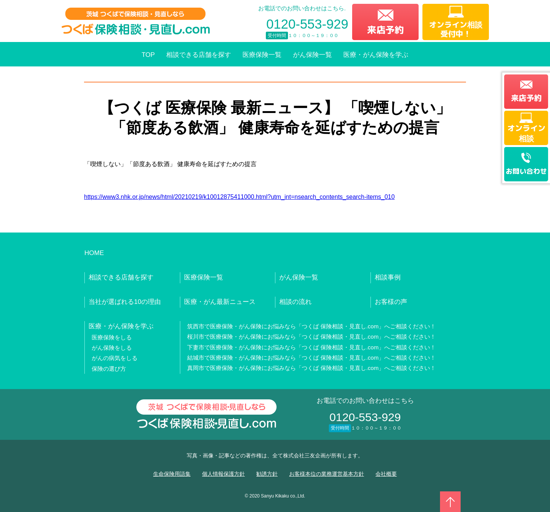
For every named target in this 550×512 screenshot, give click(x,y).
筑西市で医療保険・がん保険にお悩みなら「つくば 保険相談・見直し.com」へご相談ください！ (311, 326)
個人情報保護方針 (223, 474)
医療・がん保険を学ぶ (375, 54)
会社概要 (386, 474)
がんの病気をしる (115, 358)
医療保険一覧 (262, 54)
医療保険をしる (112, 337)
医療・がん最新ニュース (220, 301)
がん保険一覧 (312, 54)
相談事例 (388, 277)
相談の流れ (295, 301)
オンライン (526, 133)
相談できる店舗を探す (198, 54)
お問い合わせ (526, 171)
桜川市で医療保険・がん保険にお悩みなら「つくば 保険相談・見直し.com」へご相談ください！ (311, 336)
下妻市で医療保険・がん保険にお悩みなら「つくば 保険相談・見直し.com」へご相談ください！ (311, 347)
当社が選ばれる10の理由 (125, 301)
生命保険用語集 (172, 474)
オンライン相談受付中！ (455, 29)
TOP (148, 54)
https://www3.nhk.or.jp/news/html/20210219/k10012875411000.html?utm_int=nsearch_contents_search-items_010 (239, 197)
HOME (94, 253)
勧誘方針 (267, 474)
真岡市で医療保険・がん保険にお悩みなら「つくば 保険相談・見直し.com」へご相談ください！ (311, 368)
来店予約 (385, 29)
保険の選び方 (109, 368)
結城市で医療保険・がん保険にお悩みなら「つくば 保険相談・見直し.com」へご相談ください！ (311, 357)
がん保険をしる (112, 347)
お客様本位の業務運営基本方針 (326, 474)
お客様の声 (391, 301)
